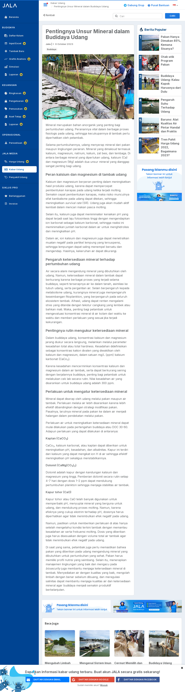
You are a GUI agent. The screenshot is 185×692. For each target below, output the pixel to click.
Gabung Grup (134, 5)
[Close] (182, 668)
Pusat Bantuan (158, 5)
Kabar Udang (58, 3)
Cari (172, 15)
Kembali (49, 15)
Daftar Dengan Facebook (136, 679)
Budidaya (51, 49)
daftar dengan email (43, 679)
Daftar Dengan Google (90, 679)
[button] (175, 5)
